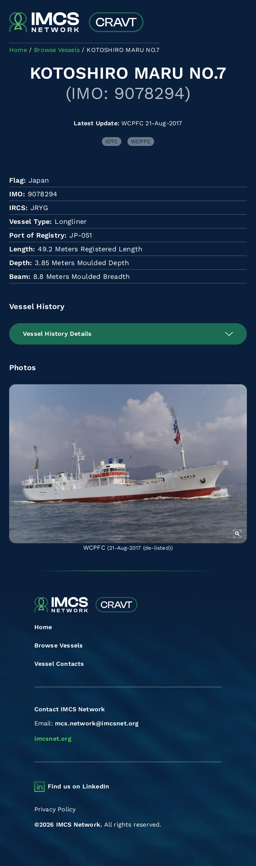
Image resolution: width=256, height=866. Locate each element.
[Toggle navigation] (240, 23)
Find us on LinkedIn (78, 786)
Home (43, 627)
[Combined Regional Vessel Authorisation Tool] (76, 23)
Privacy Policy (55, 809)
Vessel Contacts (59, 663)
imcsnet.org (52, 738)
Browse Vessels (58, 645)
